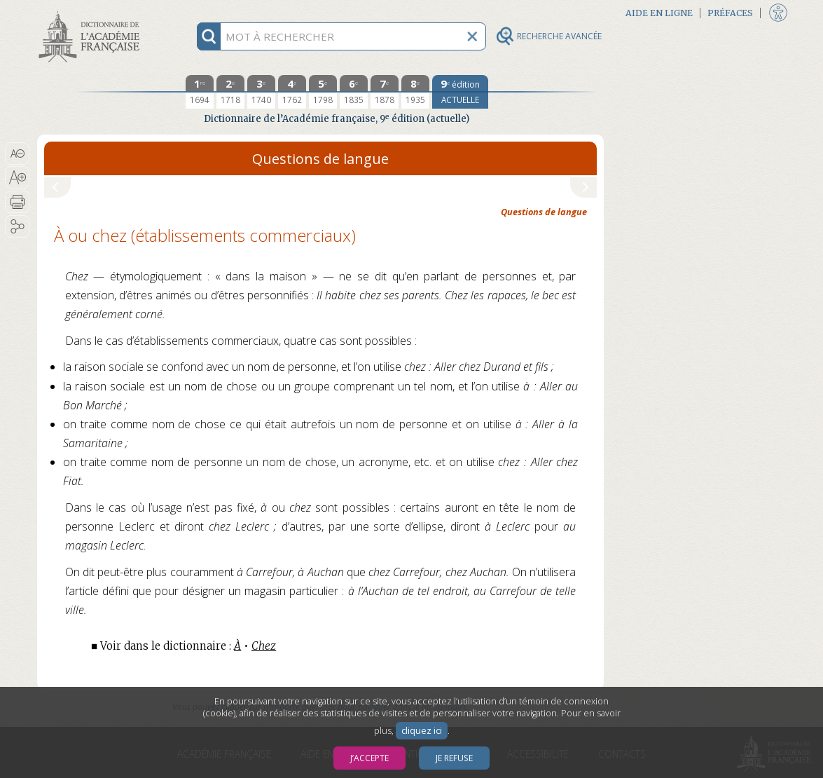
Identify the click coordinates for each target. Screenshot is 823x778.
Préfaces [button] (730, 13)
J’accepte (369, 758)
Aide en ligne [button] (659, 13)
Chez (263, 646)
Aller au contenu (91, 12)
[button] (17, 153)
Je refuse (454, 758)
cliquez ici (421, 731)
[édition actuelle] (460, 92)
